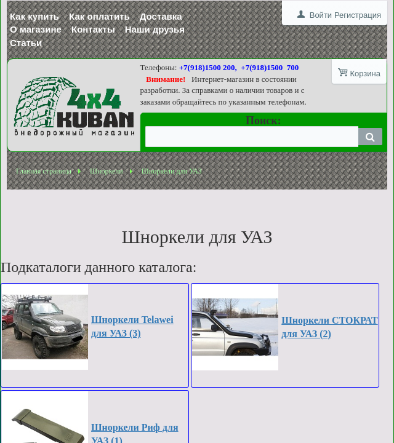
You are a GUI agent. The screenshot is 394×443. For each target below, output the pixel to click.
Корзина (365, 73)
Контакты (93, 29)
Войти (321, 15)
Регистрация (357, 15)
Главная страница (43, 171)
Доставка (161, 16)
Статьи (26, 43)
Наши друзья (155, 29)
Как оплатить (99, 16)
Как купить (34, 16)
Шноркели (106, 171)
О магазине (36, 29)
